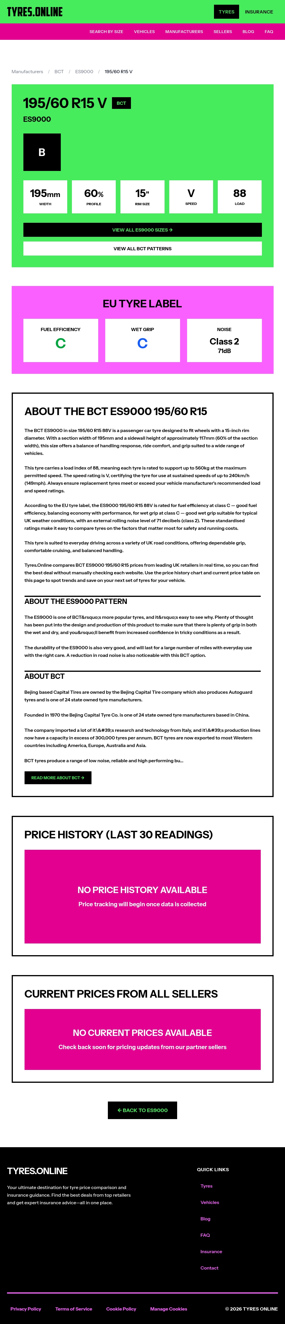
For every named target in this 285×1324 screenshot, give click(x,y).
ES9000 (84, 71)
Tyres (226, 12)
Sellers (223, 31)
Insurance (259, 12)
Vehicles (144, 31)
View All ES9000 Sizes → (142, 230)
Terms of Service (73, 1309)
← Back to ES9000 (142, 1110)
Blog (248, 31)
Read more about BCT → (58, 777)
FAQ (269, 31)
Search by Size (106, 31)
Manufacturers (184, 31)
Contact (209, 1268)
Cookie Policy (121, 1309)
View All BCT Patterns (142, 248)
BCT (59, 71)
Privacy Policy (26, 1309)
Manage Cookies (168, 1309)
